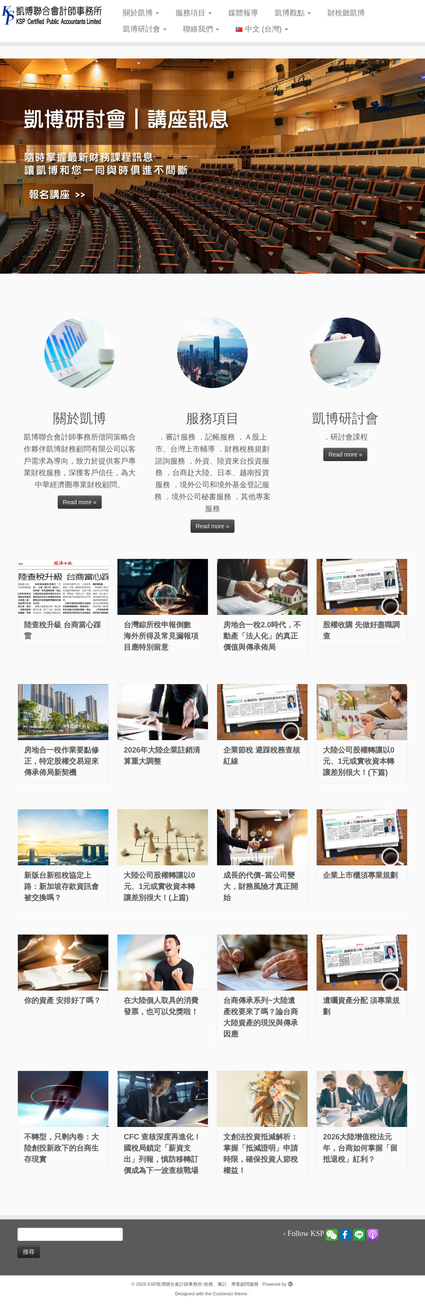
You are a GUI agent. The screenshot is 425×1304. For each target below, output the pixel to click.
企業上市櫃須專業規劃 (360, 875)
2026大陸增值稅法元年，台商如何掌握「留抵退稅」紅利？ (360, 1148)
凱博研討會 (144, 29)
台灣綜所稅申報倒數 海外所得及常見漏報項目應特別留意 (161, 636)
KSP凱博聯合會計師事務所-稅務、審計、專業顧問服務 (203, 1284)
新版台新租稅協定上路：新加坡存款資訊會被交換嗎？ (61, 886)
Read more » (80, 502)
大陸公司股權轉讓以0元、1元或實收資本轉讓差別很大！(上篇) (159, 886)
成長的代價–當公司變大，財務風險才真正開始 (260, 886)
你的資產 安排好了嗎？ (62, 1000)
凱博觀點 (293, 13)
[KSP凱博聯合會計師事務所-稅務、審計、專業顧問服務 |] (50, 15)
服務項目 (194, 13)
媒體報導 (243, 13)
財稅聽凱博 (346, 13)
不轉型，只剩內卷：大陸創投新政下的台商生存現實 (61, 1148)
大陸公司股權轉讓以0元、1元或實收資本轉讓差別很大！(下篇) (358, 761)
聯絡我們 (201, 29)
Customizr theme (230, 1293)
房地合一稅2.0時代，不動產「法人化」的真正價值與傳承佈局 (262, 636)
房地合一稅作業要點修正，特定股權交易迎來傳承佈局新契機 (61, 761)
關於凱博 (141, 13)
